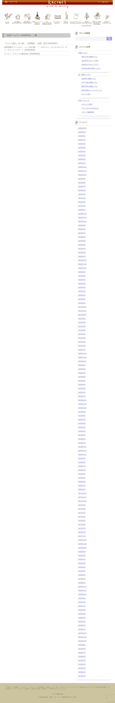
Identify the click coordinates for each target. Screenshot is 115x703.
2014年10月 (82, 641)
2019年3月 (82, 435)
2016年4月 (82, 571)
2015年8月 (82, 602)
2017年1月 (82, 536)
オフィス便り (86, 94)
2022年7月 (82, 280)
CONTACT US (53, 688)
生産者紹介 (41, 687)
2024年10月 (82, 175)
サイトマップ (62, 688)
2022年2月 (82, 299)
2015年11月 (82, 590)
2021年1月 (82, 350)
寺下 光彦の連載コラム (89, 82)
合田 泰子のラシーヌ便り (90, 60)
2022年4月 (82, 291)
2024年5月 (82, 194)
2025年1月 (82, 163)
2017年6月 (82, 517)
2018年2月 (82, 485)
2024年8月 (82, 182)
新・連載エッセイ (84, 74)
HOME (8, 687)
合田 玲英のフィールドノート (91, 90)
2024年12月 (82, 167)
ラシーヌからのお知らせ (90, 108)
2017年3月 (82, 528)
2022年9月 (82, 272)
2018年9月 (82, 458)
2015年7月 (82, 606)
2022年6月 (82, 283)
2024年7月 (82, 186)
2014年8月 (82, 649)
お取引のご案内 (35, 688)
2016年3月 (82, 575)
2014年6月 (82, 656)
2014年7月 (82, 652)
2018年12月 (82, 447)
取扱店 (27, 688)
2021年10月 (82, 315)
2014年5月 (82, 660)
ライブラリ (74, 687)
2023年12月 (82, 214)
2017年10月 (82, 501)
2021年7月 (82, 326)
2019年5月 (82, 427)
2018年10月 (82, 454)
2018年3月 (82, 482)
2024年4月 (82, 198)
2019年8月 (82, 416)
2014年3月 (82, 668)
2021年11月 (82, 311)
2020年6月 (82, 377)
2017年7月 (82, 513)
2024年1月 (82, 210)
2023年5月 (82, 241)
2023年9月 (82, 225)
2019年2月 (82, 439)
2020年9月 (82, 365)
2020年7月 (82, 373)
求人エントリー (65, 687)
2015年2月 (82, 625)
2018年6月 (82, 470)
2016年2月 (82, 579)
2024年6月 (82, 190)
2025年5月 (82, 148)
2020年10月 (82, 361)
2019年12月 (82, 400)
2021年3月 (82, 342)
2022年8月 (82, 276)
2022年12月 (82, 260)
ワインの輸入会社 (57, 694)
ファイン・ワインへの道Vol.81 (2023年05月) (22, 54)
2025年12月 (82, 128)
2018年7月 (82, 466)
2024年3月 (82, 202)
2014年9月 (82, 645)
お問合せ (44, 688)
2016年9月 (82, 551)
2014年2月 (82, 672)
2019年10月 (82, 408)
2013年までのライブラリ (90, 64)
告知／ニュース (83, 100)
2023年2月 (82, 252)
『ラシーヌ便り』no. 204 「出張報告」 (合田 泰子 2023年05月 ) (31, 43)
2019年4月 (82, 431)
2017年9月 (82, 505)
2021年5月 (82, 334)
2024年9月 (82, 179)
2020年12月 (82, 353)
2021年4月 (82, 338)
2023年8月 (82, 229)
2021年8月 (82, 322)
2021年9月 (82, 318)
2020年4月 (82, 384)
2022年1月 (82, 303)
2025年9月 (82, 132)
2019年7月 (82, 419)
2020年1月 (82, 396)
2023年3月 (82, 249)
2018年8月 (82, 462)
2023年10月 (82, 221)
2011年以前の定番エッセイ (90, 68)
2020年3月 (82, 388)
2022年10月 (82, 268)
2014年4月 (82, 664)
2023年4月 (82, 245)
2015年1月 (82, 629)
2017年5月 (82, 520)
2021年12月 (82, 307)
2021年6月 (82, 330)
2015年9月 (82, 598)
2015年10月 (82, 594)
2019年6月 (82, 423)
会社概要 (16, 687)
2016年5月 (82, 567)
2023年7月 (82, 233)
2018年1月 (82, 489)
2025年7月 (82, 140)
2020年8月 (82, 369)
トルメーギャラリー (17, 688)
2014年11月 (82, 637)
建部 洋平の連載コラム (89, 86)
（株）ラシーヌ (10, 2)
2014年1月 (82, 676)
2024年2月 (82, 206)
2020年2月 (82, 392)
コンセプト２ (32, 687)
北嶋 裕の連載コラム (88, 78)
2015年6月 (82, 610)
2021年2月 (82, 346)
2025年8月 (82, 136)
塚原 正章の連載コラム (89, 57)
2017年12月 (82, 493)
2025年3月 (82, 155)
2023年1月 (82, 256)
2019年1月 (82, 443)
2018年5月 (82, 474)
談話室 (8, 688)
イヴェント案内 (86, 104)
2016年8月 (82, 555)
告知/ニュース (50, 687)
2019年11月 (82, 404)
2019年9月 (82, 412)
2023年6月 (82, 237)
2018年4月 (82, 478)
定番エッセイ (82, 53)
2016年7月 (82, 559)
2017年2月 (82, 532)
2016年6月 (82, 563)
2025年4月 (82, 151)
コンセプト (24, 687)
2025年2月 (82, 159)
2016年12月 (82, 540)
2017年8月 (82, 509)
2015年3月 (82, 621)
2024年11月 (82, 171)
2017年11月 (82, 497)
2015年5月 (82, 614)
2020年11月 (82, 357)
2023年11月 (82, 217)
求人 (57, 687)
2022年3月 (82, 295)
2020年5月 (82, 381)
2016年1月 (82, 583)
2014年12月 (82, 633)
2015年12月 (82, 586)
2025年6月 (82, 144)
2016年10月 (82, 548)
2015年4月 (82, 618)
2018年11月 (82, 451)
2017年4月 (82, 524)
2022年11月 (82, 264)
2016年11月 (82, 544)
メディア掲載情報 (87, 112)
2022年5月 (82, 287)
